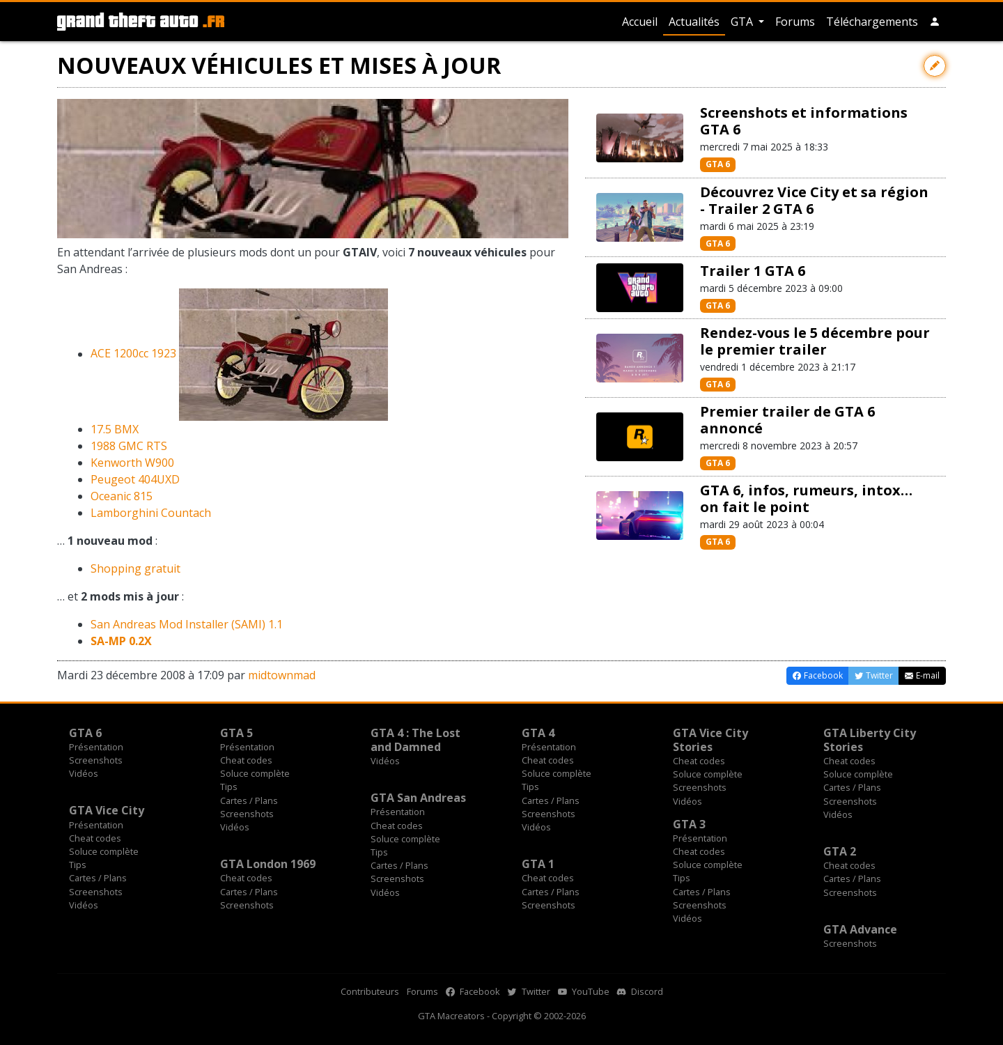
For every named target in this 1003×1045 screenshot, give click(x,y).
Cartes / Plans (249, 800)
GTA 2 (839, 851)
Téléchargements (872, 21)
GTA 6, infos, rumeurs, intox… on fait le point (806, 498)
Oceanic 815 (122, 496)
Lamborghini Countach (151, 512)
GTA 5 (236, 733)
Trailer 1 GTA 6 (752, 270)
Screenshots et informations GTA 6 (804, 121)
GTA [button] (743, 21)
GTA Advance (860, 929)
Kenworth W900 (132, 462)
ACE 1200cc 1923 (133, 354)
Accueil (640, 21)
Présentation (96, 747)
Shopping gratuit (135, 568)
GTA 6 (718, 164)
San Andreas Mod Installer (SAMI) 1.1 (187, 624)
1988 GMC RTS (129, 446)
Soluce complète (255, 773)
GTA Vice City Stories (710, 739)
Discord (640, 991)
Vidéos (83, 773)
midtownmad (282, 675)
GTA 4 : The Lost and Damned (415, 739)
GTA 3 (689, 824)
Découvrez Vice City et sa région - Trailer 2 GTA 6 (814, 200)
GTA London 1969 (268, 864)
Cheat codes (246, 760)
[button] (935, 22)
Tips (229, 786)
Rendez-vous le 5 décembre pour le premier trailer (815, 341)
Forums (795, 21)
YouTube (583, 991)
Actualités (694, 21)
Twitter (529, 991)
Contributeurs (370, 991)
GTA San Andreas (418, 797)
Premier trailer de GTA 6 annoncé (787, 420)
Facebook (473, 991)
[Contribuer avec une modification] (935, 66)
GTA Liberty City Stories (869, 739)
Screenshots (96, 760)
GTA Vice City (106, 810)
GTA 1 (538, 864)
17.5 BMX (115, 429)
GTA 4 (538, 733)
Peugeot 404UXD (135, 479)
